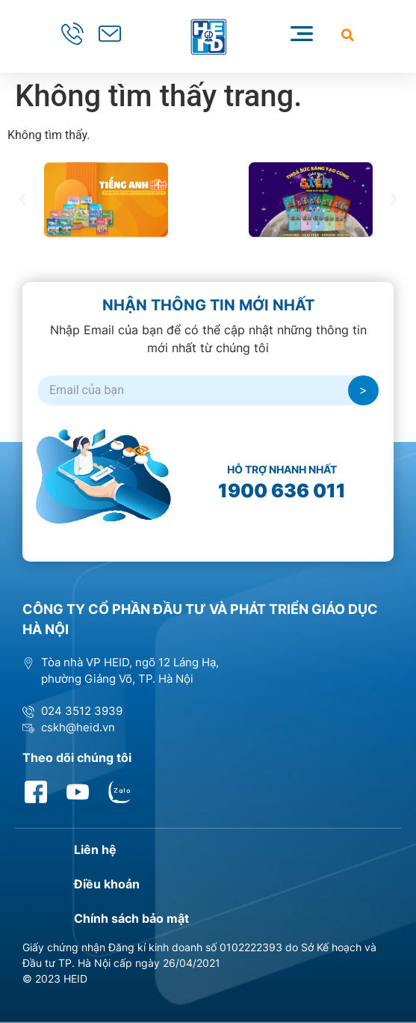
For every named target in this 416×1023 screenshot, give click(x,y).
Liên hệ (95, 849)
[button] (347, 34)
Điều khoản (107, 883)
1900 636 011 (282, 490)
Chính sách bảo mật (131, 918)
